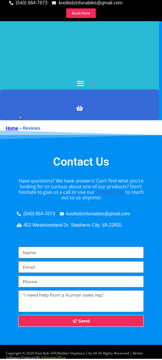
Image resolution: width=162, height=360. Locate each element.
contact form (110, 192)
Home (12, 128)
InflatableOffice (53, 357)
